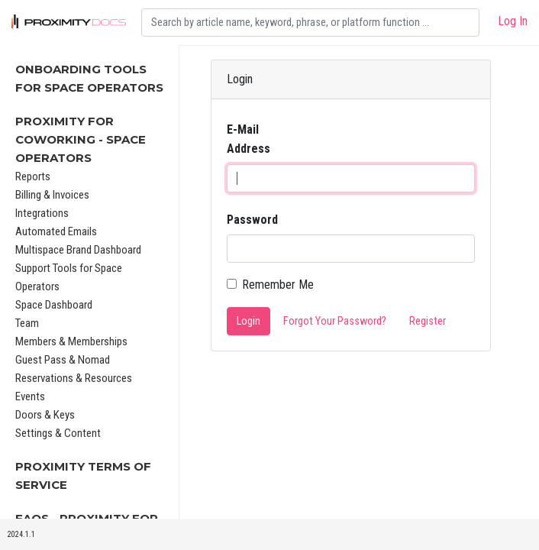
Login (248, 321)
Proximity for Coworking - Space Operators (80, 139)
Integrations (42, 213)
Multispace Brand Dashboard (78, 250)
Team (27, 323)
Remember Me (278, 284)
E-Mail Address (248, 139)
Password (252, 219)
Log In (513, 21)
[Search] (310, 22)
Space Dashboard (53, 305)
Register (427, 321)
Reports (32, 176)
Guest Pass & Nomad (62, 360)
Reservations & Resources (73, 378)
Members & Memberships (71, 341)
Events (30, 396)
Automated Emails (56, 231)
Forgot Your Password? (334, 321)
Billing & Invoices (52, 195)
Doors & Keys (45, 415)
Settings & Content (58, 433)
